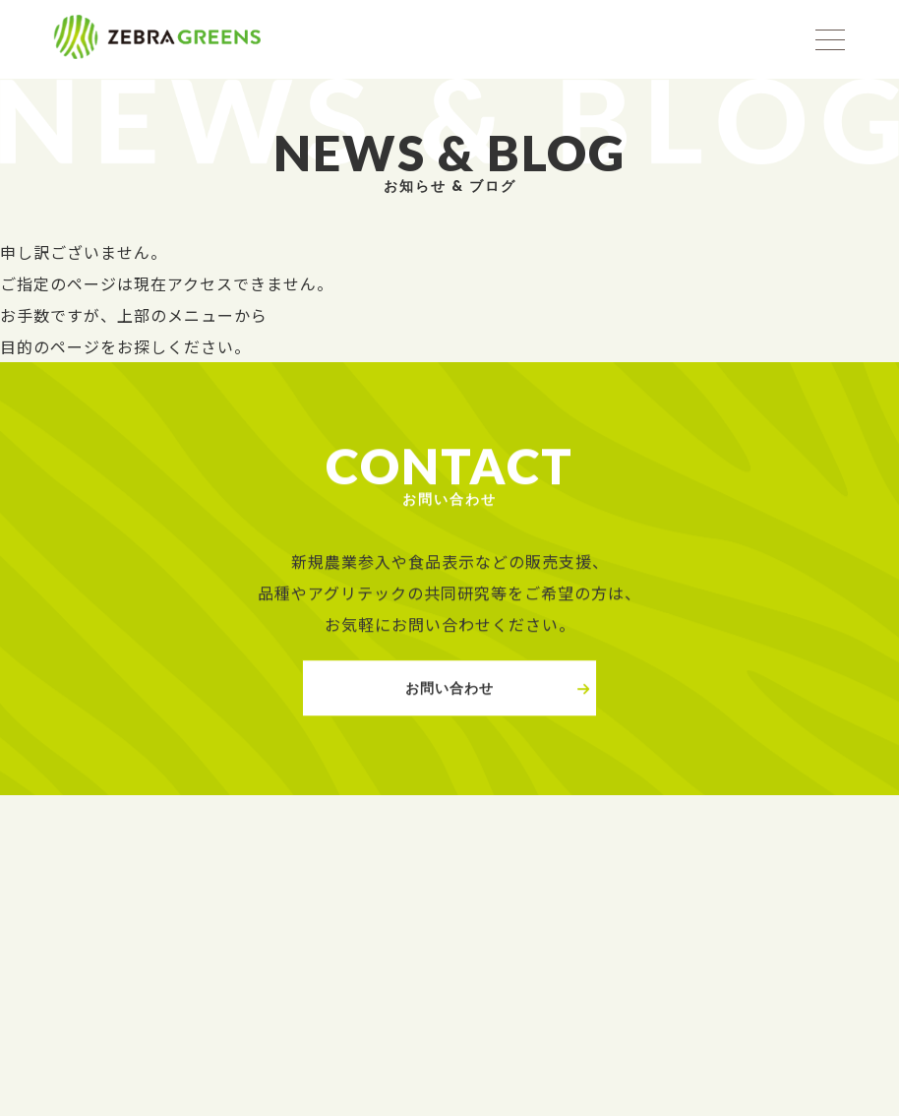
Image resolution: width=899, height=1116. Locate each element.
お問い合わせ (497, 688)
